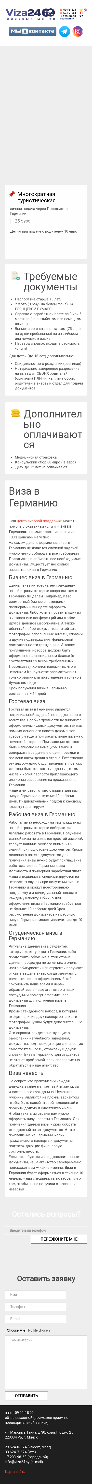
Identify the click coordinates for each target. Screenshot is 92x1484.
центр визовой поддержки (39, 521)
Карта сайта (15, 1471)
